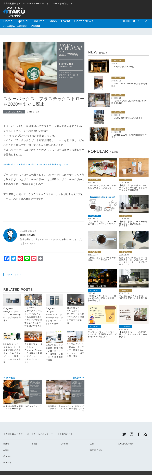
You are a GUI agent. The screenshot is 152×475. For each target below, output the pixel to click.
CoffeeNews (65, 21)
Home (6, 21)
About (100, 21)
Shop (41, 21)
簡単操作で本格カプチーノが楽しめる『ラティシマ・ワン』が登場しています (65, 389)
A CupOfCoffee (84, 21)
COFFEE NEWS (14, 106)
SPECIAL (118, 55)
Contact (7, 451)
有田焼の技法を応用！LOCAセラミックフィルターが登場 (22, 388)
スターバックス (13, 269)
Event (52, 21)
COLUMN (94, 211)
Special (18, 21)
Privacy (7, 457)
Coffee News (96, 445)
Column (30, 21)
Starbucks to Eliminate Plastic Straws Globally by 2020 (35, 159)
